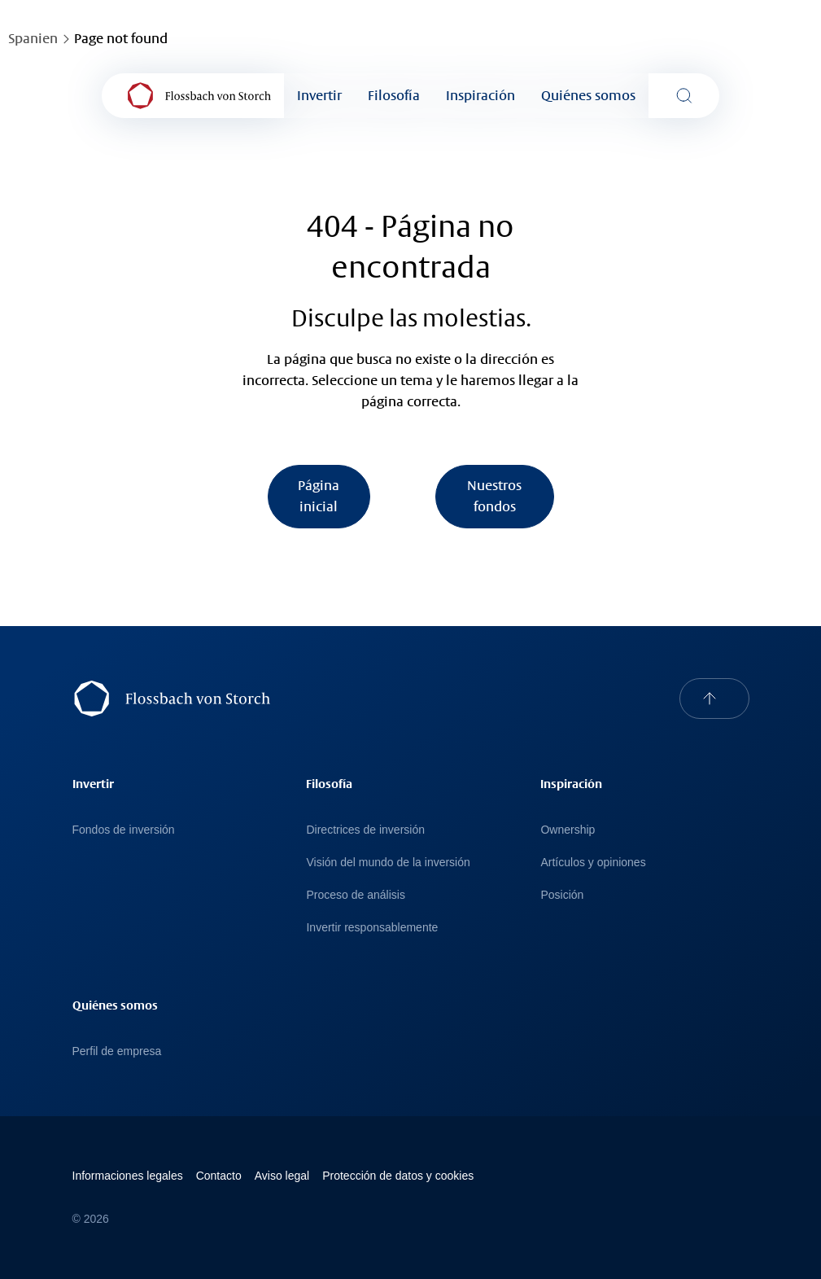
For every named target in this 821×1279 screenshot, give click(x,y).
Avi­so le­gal (282, 1175)
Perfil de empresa (117, 1051)
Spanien (33, 38)
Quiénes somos (588, 95)
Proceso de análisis (355, 894)
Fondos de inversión (123, 829)
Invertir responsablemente (372, 927)
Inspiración (480, 95)
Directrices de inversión (365, 829)
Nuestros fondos (494, 496)
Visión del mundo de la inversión (387, 862)
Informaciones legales (127, 1175)
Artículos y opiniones (592, 862)
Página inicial (318, 496)
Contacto (219, 1175)
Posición (561, 894)
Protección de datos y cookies (398, 1175)
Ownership (567, 829)
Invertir (319, 95)
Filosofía (394, 95)
